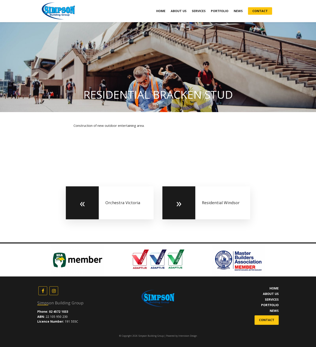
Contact (260, 11)
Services (199, 11)
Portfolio (219, 11)
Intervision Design (187, 335)
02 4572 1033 (58, 311)
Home (160, 11)
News (238, 11)
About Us (179, 11)
